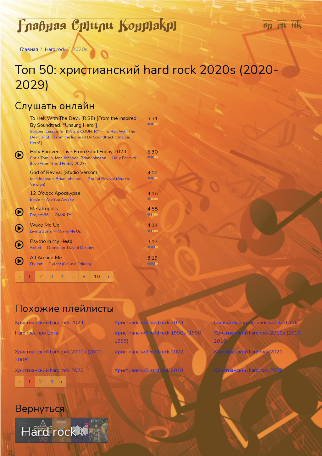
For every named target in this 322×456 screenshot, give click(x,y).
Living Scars (41, 231)
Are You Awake (60, 199)
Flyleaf (36, 264)
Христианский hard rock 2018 (248, 370)
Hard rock (55, 49)
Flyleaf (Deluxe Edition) (69, 264)
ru (281, 24)
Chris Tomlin (41, 158)
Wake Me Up (69, 231)
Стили (92, 24)
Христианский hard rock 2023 (148, 322)
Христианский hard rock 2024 (49, 322)
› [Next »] (108, 276)
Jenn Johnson (67, 158)
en (267, 24)
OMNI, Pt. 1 (65, 215)
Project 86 (39, 215)
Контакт (148, 24)
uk (296, 24)
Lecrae (52, 131)
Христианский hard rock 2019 (148, 370)
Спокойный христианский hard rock (255, 322)
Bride (35, 199)
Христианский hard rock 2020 (49, 370)
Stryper (37, 131)
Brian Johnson (93, 158)
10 (97, 276)
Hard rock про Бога (36, 332)
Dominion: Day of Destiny (70, 248)
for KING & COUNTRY (79, 131)
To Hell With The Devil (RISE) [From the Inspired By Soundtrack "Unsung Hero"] (82, 137)
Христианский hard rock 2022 (148, 351)
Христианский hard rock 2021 (248, 351)
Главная (42, 24)
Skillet (35, 248)
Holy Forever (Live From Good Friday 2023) (83, 160)
